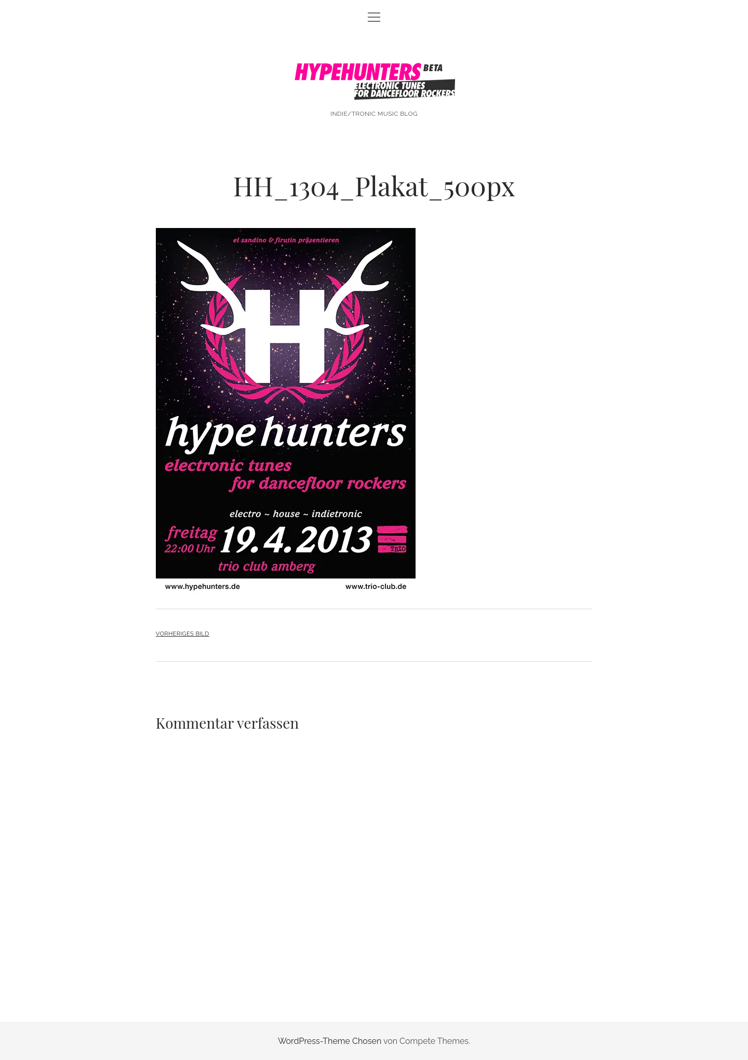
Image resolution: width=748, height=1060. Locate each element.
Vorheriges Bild (182, 633)
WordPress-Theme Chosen (329, 1041)
